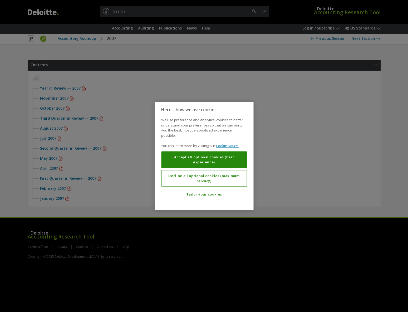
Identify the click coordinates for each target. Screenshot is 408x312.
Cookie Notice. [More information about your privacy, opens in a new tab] (227, 146)
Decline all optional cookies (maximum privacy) (203, 178)
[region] (204, 156)
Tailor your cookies (204, 194)
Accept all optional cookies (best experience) (204, 159)
